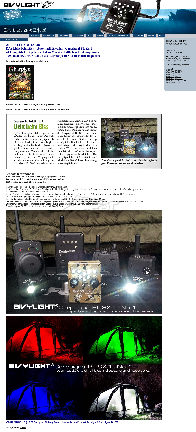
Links (161, 35)
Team (89, 35)
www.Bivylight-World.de (176, 80)
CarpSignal (63, 35)
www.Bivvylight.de (173, 77)
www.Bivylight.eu (173, 75)
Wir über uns (48, 35)
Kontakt (151, 35)
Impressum (138, 35)
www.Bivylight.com (174, 71)
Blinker (23, 427)
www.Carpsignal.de (174, 82)
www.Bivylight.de (173, 73)
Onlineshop (78, 35)
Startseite (34, 35)
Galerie (100, 35)
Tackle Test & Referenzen (118, 35)
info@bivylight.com (181, 65)
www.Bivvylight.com (174, 78)
